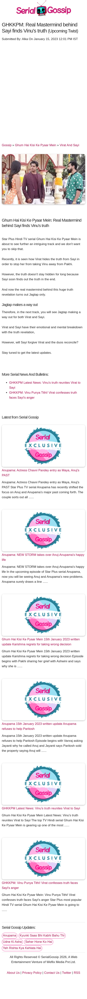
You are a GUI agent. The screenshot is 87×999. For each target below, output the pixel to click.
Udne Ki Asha (12, 941)
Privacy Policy (31, 972)
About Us (13, 972)
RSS (77, 972)
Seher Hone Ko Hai (38, 941)
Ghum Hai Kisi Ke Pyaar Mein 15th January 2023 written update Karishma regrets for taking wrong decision (41, 642)
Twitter (66, 972)
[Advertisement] (43, 90)
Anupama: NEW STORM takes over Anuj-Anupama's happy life (43, 557)
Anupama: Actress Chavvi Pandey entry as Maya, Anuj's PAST (40, 473)
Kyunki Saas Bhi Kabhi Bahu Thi (42, 935)
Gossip (7, 145)
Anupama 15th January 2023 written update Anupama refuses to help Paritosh (39, 726)
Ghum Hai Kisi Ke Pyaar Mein (35, 145)
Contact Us (52, 972)
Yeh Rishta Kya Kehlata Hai (22, 948)
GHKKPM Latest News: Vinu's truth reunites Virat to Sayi (41, 808)
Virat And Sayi (69, 145)
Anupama (9, 935)
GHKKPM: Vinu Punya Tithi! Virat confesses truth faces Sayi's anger (40, 885)
